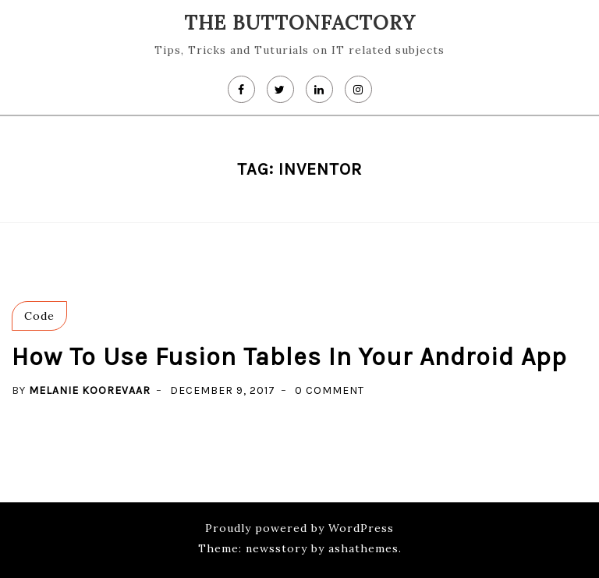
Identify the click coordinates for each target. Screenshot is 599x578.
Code (39, 316)
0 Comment (329, 390)
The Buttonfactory (300, 22)
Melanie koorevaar (90, 390)
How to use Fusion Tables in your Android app (289, 356)
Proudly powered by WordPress (299, 528)
